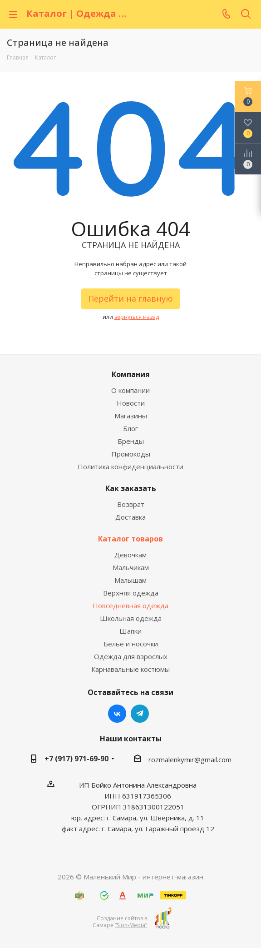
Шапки (130, 630)
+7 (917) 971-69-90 (76, 759)
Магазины (130, 415)
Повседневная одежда (130, 605)
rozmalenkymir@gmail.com (189, 759)
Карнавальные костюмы (130, 669)
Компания (131, 374)
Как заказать (130, 488)
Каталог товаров (130, 539)
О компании (130, 390)
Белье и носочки (130, 643)
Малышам (130, 580)
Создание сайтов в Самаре (120, 921)
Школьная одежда (131, 618)
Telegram (140, 714)
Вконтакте (117, 714)
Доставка (130, 516)
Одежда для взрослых (130, 656)
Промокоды (130, 453)
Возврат (130, 504)
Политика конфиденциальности (130, 466)
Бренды (131, 441)
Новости (131, 402)
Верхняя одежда (130, 592)
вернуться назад (136, 317)
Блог (130, 428)
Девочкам (130, 554)
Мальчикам (131, 567)
